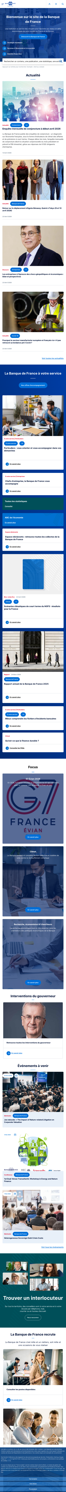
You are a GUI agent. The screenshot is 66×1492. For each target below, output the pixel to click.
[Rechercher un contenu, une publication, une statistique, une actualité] (33, 61)
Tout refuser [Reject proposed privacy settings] (33, 1483)
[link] (12, 43)
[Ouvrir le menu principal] (3, 4)
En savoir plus (10, 523)
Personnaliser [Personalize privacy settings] (33, 1489)
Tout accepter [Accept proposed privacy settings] (33, 1479)
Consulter (8, 506)
